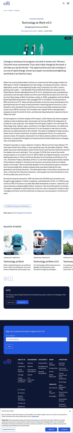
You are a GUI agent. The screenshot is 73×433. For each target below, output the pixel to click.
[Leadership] (22, 366)
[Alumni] (22, 393)
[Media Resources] (53, 376)
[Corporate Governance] (63, 405)
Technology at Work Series (29, 31)
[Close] (70, 411)
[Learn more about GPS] (11, 302)
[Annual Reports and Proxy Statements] (63, 376)
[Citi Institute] (53, 388)
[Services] (32, 363)
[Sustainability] (43, 363)
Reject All (51, 429)
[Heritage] (22, 375)
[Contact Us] (22, 403)
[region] (36, 420)
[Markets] (32, 366)
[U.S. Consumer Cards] (32, 380)
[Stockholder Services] (63, 400)
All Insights (17, 10)
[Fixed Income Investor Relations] (63, 394)
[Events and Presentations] (63, 369)
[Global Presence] (22, 370)
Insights (10, 10)
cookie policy (35, 416)
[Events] (53, 371)
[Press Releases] (53, 364)
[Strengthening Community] (43, 367)
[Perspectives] (53, 368)
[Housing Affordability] (43, 372)
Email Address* (10, 336)
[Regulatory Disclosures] (22, 407)
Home (5, 10)
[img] (64, 3)
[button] (6, 279)
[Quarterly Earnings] (63, 364)
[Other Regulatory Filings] (63, 387)
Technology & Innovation (36, 19)
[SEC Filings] (63, 382)
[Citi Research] (53, 392)
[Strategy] (22, 363)
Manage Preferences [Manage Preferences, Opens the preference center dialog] (8, 429)
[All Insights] (53, 396)
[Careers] (22, 389)
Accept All (64, 429)
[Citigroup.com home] (8, 361)
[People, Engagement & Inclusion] (22, 380)
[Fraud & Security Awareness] (22, 398)
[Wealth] (32, 375)
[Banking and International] (32, 370)
